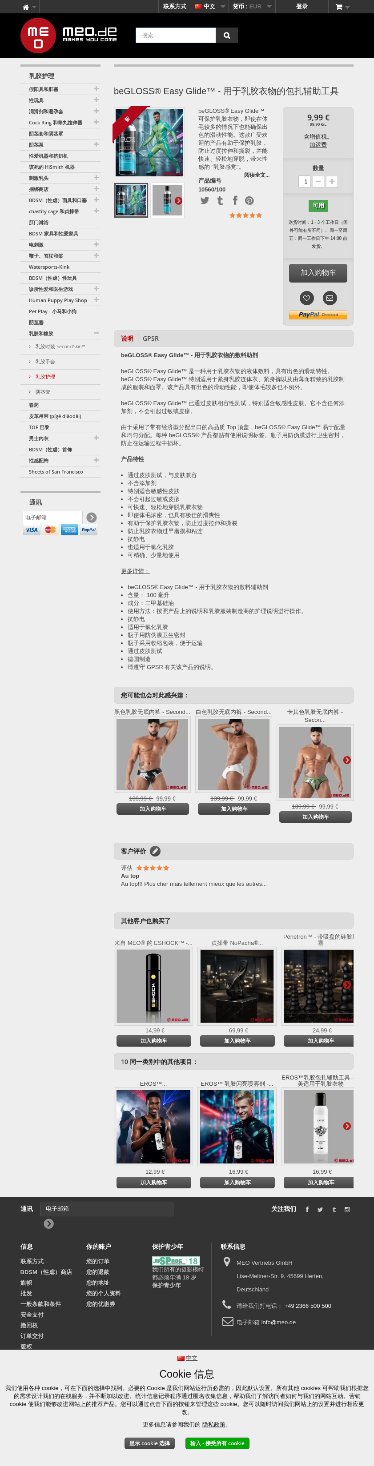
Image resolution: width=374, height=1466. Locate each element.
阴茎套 (42, 391)
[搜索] (227, 35)
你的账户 (98, 1246)
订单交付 (32, 1336)
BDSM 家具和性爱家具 (53, 233)
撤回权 (29, 1325)
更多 (178, 200)
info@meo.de (278, 1322)
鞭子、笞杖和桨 (46, 255)
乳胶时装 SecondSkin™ (59, 346)
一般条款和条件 (40, 1304)
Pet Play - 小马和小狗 (52, 311)
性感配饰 (38, 460)
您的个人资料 (103, 1293)
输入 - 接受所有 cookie (217, 1443)
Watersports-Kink (49, 266)
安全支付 (32, 1314)
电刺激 (36, 244)
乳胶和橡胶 (41, 333)
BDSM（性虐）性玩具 (53, 278)
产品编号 (209, 181)
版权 (26, 1346)
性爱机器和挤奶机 (48, 155)
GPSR (151, 338)
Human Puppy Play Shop (58, 300)
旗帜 (26, 1282)
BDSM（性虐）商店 (46, 1272)
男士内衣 (38, 438)
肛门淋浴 (38, 222)
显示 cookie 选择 (149, 1443)
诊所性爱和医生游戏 (51, 289)
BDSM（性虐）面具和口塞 (58, 200)
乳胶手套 (44, 361)
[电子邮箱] (53, 519)
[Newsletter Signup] (90, 519)
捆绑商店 (38, 189)
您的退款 (97, 1272)
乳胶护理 (44, 376)
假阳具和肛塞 (43, 89)
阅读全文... (256, 175)
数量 (318, 168)
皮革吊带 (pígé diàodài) (55, 416)
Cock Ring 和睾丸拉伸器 (55, 122)
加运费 (318, 144)
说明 (127, 338)
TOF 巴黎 (39, 427)
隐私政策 (213, 1424)
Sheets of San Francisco (56, 471)
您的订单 (97, 1261)
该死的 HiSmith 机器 (52, 166)
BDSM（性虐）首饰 (50, 449)
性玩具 (36, 100)
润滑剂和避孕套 (46, 111)
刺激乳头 (38, 178)
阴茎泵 (36, 144)
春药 (34, 405)
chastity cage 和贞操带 (54, 211)
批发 (26, 1293)
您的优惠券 (100, 1304)
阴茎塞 (36, 322)
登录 (302, 6)
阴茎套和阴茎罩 (46, 133)
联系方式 (174, 6)
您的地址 (97, 1282)
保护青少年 (166, 1285)
